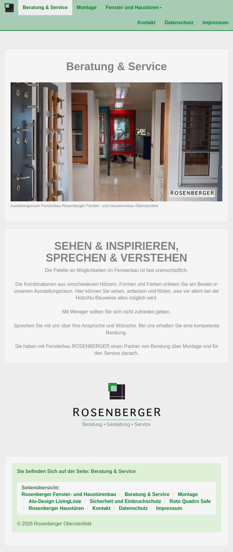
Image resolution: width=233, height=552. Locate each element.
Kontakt (146, 22)
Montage (87, 7)
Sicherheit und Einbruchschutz (125, 501)
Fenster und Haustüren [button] (134, 7)
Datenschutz (179, 22)
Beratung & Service (47, 7)
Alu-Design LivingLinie (55, 501)
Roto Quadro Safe (190, 501)
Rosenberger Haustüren (56, 508)
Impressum (215, 22)
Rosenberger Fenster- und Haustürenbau (69, 494)
